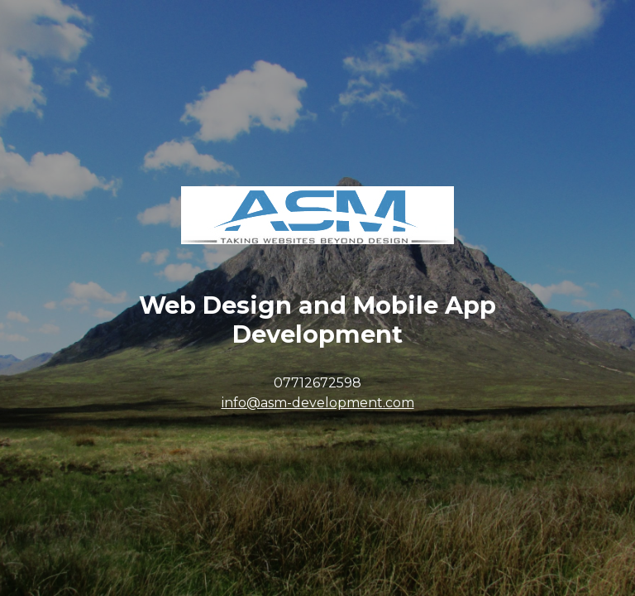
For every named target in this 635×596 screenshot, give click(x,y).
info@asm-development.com (318, 403)
